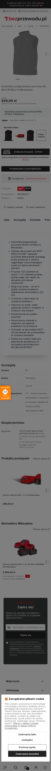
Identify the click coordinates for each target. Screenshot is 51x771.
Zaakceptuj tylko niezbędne (27, 737)
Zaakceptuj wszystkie (27, 753)
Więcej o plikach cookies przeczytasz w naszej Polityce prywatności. (21, 726)
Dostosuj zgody (27, 747)
